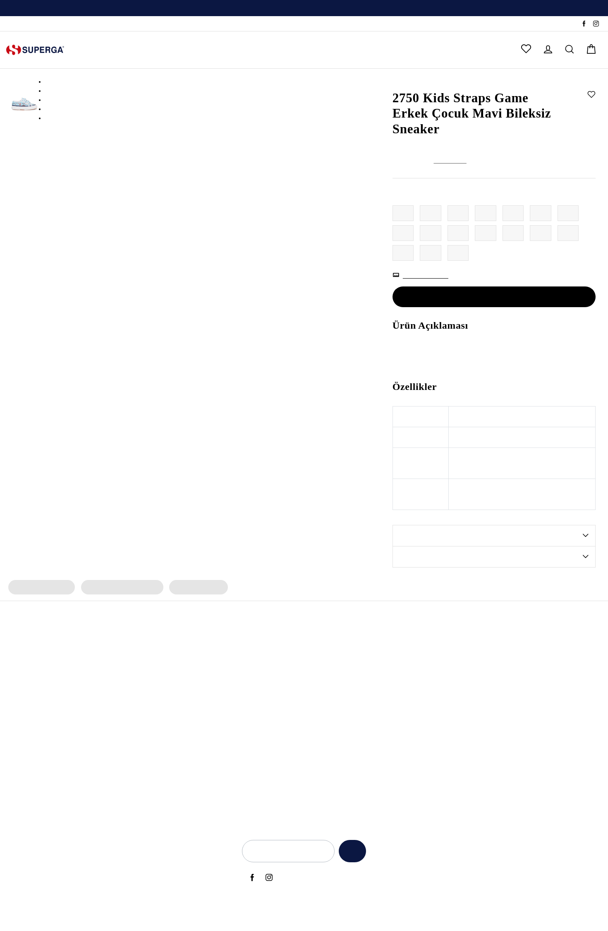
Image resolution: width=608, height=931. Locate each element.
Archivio (255, 677)
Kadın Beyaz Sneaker (173, 733)
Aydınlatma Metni (441, 663)
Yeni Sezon (368, 719)
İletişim (519, 677)
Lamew (254, 747)
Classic (253, 733)
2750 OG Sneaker (66, 663)
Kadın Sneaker (164, 677)
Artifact (254, 691)
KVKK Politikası (437, 705)
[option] (304, 8)
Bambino (256, 649)
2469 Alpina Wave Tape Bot (81, 677)
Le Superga (260, 705)
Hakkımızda (525, 649)
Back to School (374, 733)
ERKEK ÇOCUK (232, 50)
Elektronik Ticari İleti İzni (449, 733)
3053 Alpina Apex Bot (73, 649)
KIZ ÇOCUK (173, 50)
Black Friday (371, 649)
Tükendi (494, 297)
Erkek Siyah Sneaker (172, 719)
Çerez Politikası (437, 719)
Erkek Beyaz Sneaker (173, 747)
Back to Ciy (369, 747)
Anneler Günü (373, 663)
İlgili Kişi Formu (437, 747)
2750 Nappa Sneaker (71, 705)
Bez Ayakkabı (163, 761)
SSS (53, 24)
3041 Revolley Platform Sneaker (86, 733)
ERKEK (129, 50)
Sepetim (521, 719)
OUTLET (356, 50)
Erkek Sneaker (164, 691)
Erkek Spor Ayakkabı (173, 663)
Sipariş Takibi (24, 24)
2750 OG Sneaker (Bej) (73, 788)
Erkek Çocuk (433, 81)
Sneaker (461, 81)
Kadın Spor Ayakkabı (173, 649)
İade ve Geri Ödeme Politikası (457, 691)
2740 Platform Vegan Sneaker (83, 775)
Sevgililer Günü (374, 677)
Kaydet (350, 851)
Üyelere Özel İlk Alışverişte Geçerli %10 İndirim (303, 8)
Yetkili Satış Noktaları (538, 663)
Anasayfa (404, 81)
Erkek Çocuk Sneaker (40, 588)
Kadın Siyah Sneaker (172, 705)
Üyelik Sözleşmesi (442, 761)
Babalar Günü (373, 705)
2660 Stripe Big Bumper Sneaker (87, 761)
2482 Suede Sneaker (70, 691)
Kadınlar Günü (373, 691)
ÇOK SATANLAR (299, 50)
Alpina (253, 663)
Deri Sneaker (162, 775)
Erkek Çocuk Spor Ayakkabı (119, 588)
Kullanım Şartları (439, 677)
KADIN (93, 50)
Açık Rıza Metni (438, 649)
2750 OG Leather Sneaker (77, 747)
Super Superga (264, 719)
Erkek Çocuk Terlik (194, 588)
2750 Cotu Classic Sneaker (78, 719)
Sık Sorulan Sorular (535, 691)
